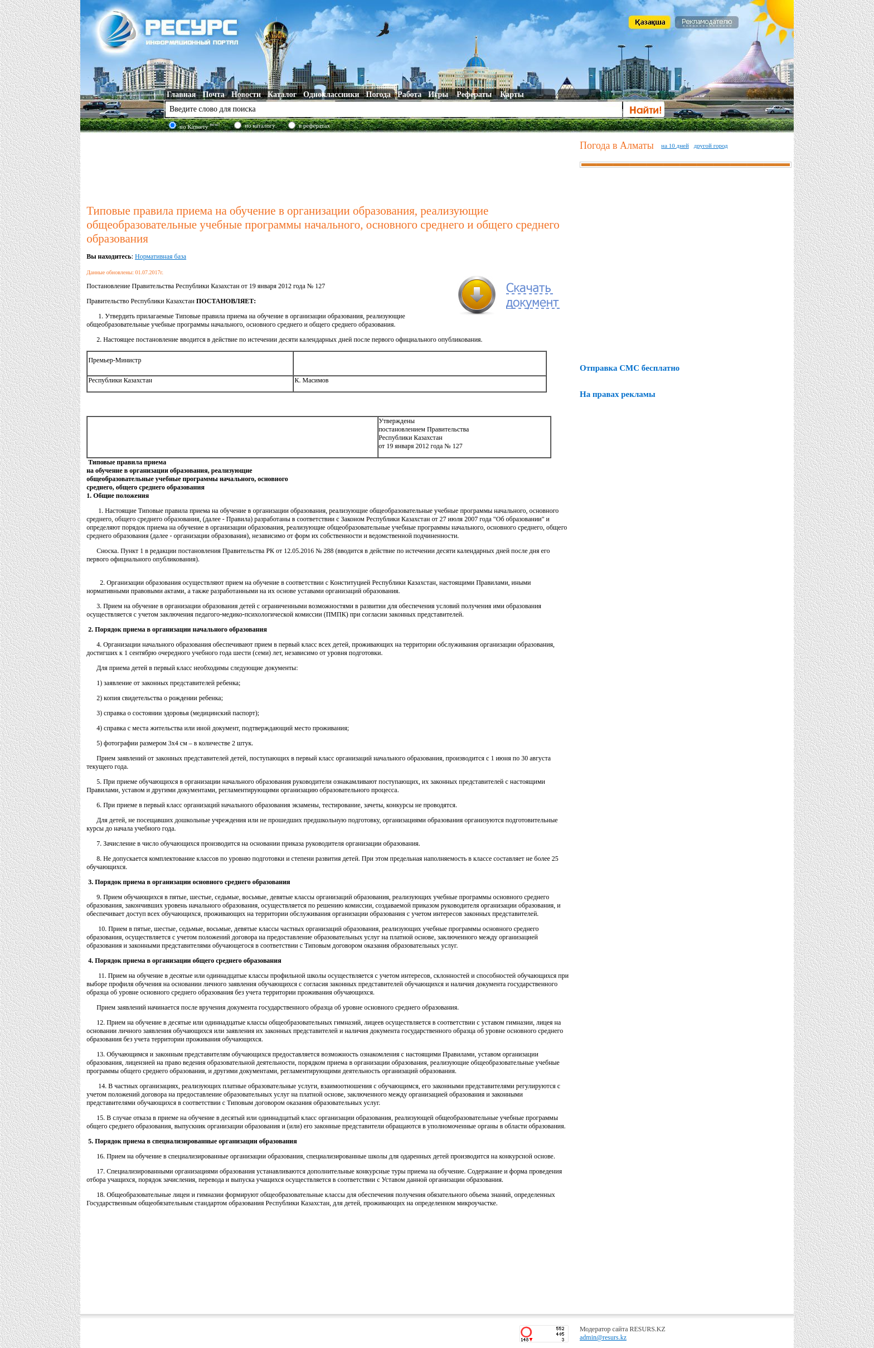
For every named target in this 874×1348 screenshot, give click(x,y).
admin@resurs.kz (603, 1337)
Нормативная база (160, 256)
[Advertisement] (330, 167)
